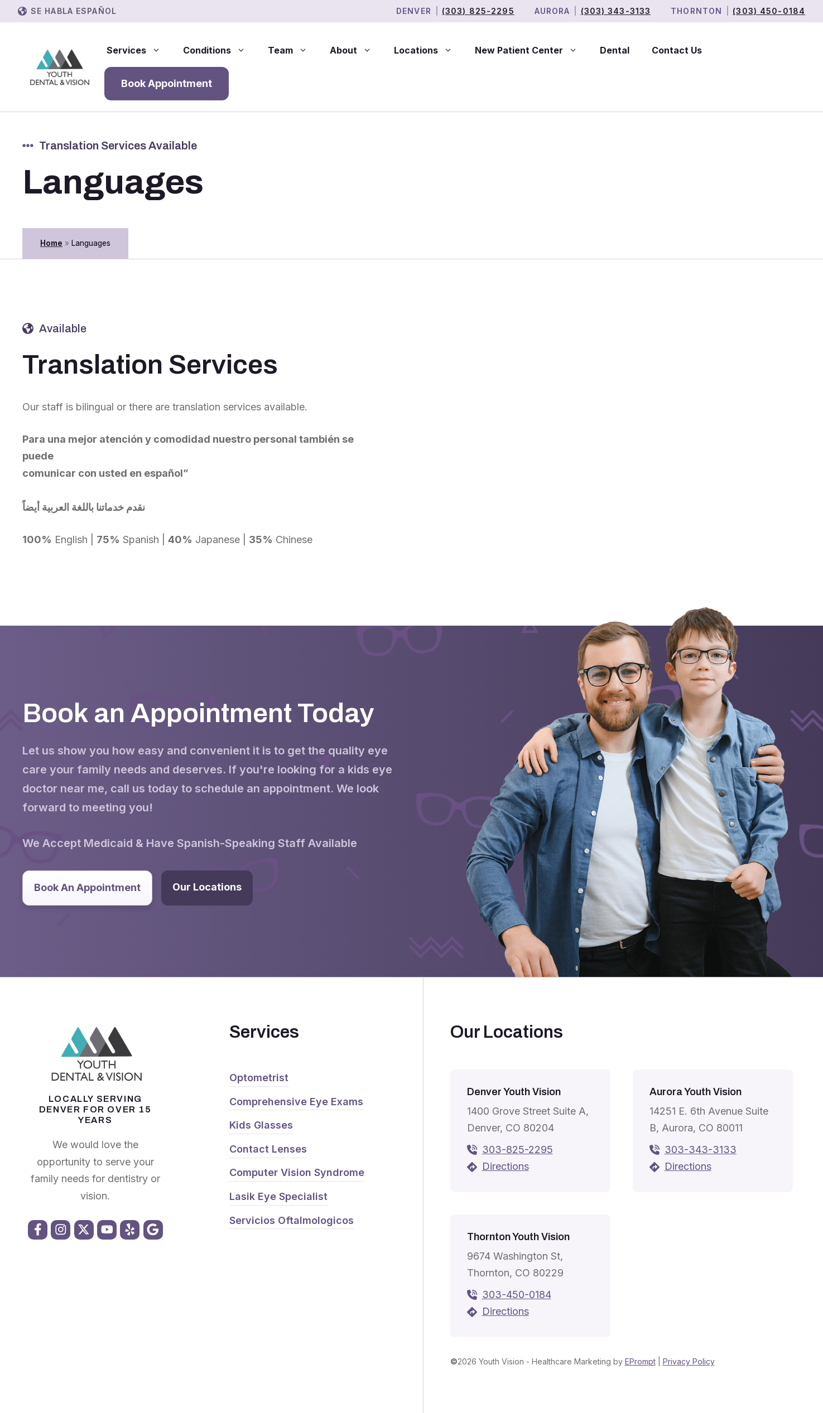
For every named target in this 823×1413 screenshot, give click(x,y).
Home (51, 243)
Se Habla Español (74, 11)
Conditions (220, 50)
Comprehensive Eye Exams (296, 1101)
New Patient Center (532, 50)
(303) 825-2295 (478, 11)
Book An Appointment (87, 887)
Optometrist (258, 1077)
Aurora (552, 11)
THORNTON (696, 11)
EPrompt (640, 1361)
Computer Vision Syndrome (296, 1172)
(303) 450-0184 (769, 11)
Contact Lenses (268, 1149)
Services (139, 50)
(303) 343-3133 (616, 11)
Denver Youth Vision (514, 1091)
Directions (505, 1166)
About (356, 50)
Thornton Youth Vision (518, 1236)
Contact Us (677, 50)
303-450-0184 (516, 1294)
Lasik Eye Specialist (278, 1196)
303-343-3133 (701, 1149)
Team (293, 50)
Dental (614, 50)
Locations (429, 50)
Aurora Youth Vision (695, 1091)
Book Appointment (166, 83)
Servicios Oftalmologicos (291, 1220)
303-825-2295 (517, 1149)
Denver (413, 11)
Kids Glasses (261, 1125)
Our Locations (207, 887)
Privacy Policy (689, 1361)
